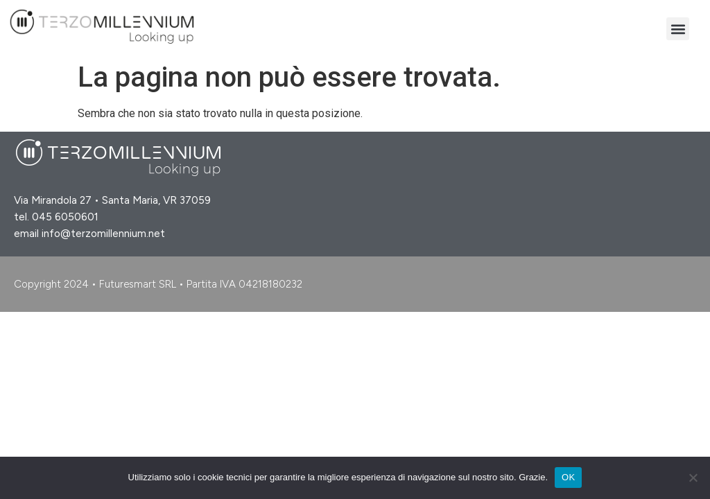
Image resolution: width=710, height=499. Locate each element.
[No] (693, 477)
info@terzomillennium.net (103, 233)
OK (568, 477)
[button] (677, 28)
